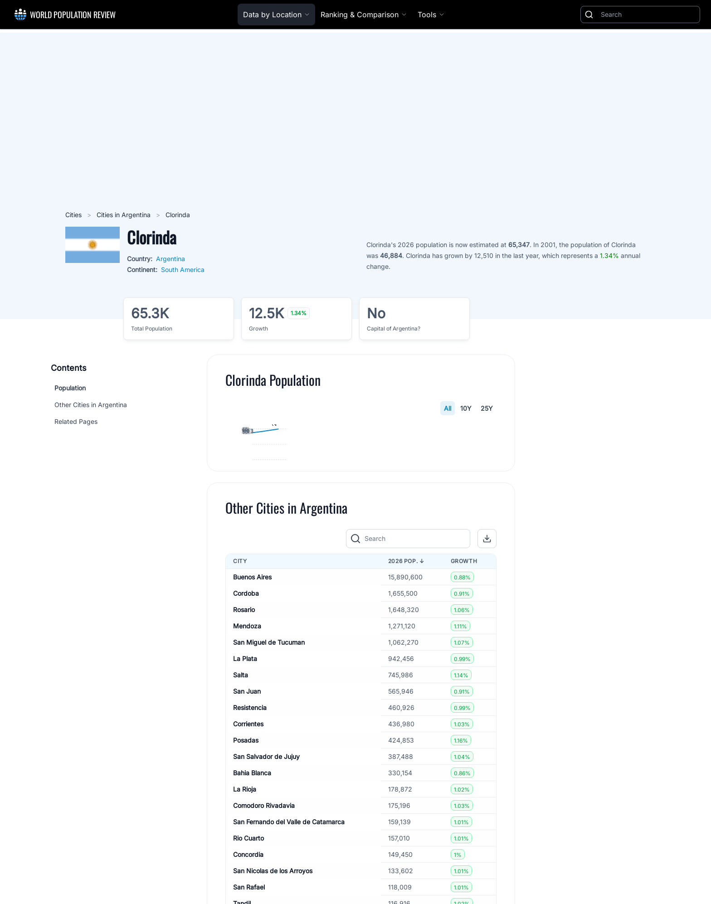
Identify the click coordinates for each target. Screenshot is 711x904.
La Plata (245, 808)
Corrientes (248, 874)
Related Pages (75, 421)
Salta (240, 825)
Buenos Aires (252, 727)
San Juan (247, 841)
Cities (74, 215)
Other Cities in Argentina (90, 404)
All (447, 408)
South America (183, 269)
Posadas (245, 890)
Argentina (170, 258)
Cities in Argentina (124, 215)
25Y (487, 408)
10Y (466, 408)
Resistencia (250, 857)
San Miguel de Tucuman (269, 792)
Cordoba (246, 743)
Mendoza (247, 776)
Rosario (244, 759)
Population (70, 388)
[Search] (648, 14)
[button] (487, 689)
